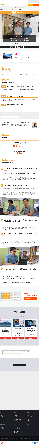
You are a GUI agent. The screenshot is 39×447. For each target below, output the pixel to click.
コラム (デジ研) (24, 5)
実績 (14, 5)
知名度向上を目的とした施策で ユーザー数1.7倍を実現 (17, 332)
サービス (19, 5)
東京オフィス (17, 415)
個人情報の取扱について (17, 419)
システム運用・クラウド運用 (14, 351)
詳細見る (18, 338)
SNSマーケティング (17, 431)
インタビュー (35, 47)
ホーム (6, 5)
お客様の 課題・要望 (11, 47)
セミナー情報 (2, 418)
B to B (4, 351)
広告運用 (32, 334)
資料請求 (2, 427)
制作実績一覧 (22, 7)
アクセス (15, 418)
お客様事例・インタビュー (17, 7)
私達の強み (10, 5)
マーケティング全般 (17, 434)
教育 (19, 336)
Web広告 (15, 430)
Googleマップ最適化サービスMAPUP (33, 422)
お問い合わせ (35, 5)
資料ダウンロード (30, 5)
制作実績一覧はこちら (19, 365)
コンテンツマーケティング (31, 415)
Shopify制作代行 (30, 418)
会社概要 (4, 47)
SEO (15, 426)
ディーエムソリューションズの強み (5, 414)
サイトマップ (29, 426)
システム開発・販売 (22, 351)
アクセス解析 (16, 427)
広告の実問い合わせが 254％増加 (30, 332)
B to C (16, 43)
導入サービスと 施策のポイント (19, 47)
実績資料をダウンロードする (30, 298)
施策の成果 (27, 47)
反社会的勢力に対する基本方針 (18, 422)
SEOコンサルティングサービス (8, 117)
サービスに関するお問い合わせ (5, 426)
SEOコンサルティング (21, 43)
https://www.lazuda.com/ (23, 59)
